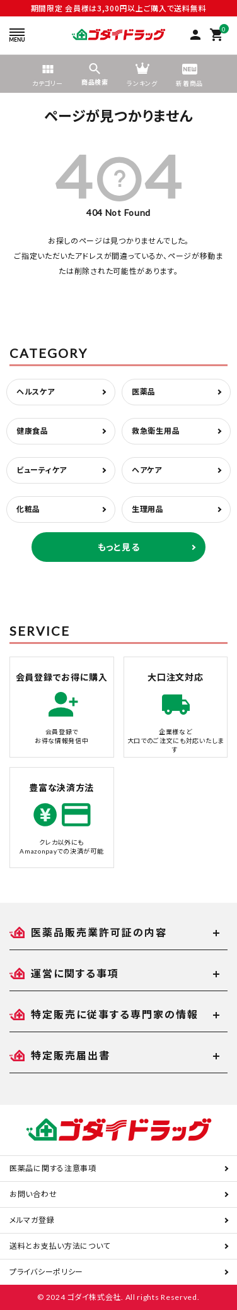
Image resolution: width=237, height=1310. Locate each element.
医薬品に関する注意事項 (52, 1168)
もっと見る (119, 547)
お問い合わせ (33, 1194)
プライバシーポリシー (46, 1272)
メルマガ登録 (31, 1220)
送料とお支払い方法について (59, 1246)
